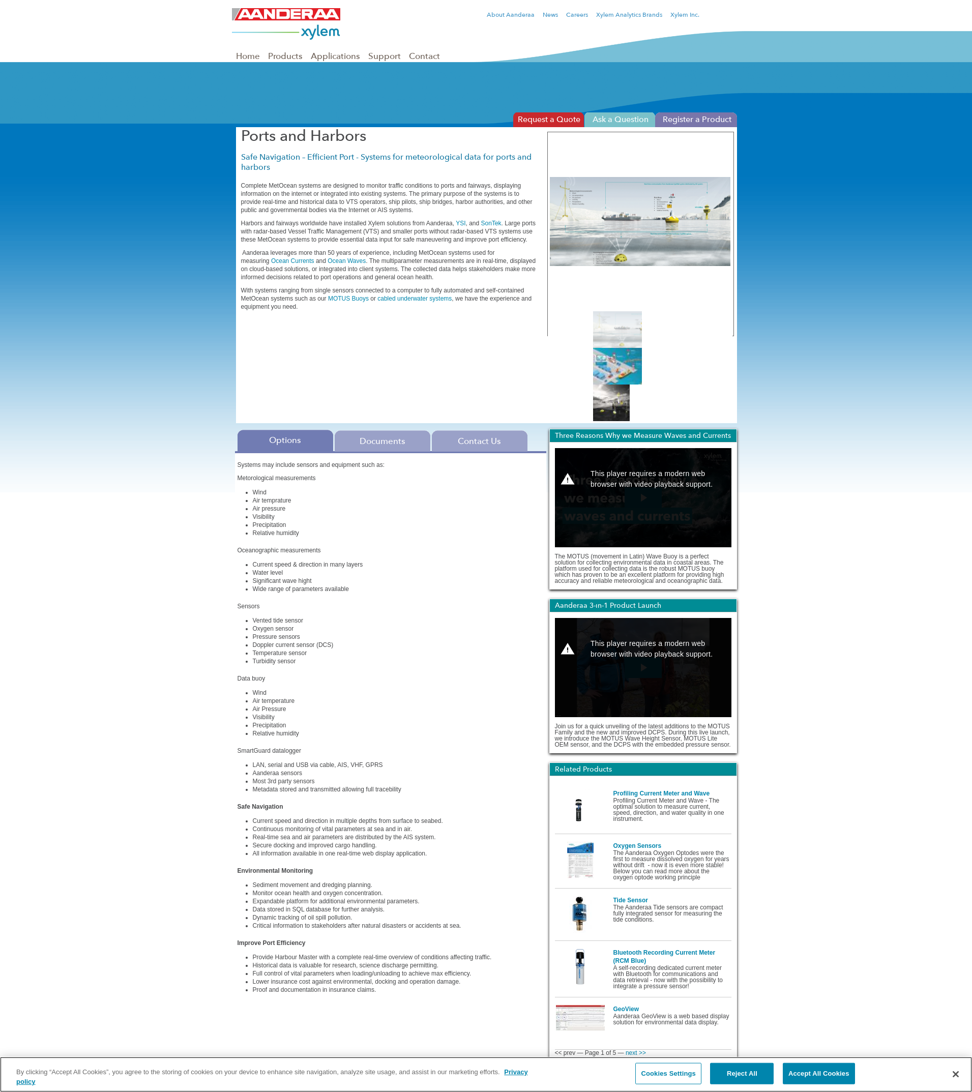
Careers (577, 14)
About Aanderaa (511, 14)
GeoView (626, 1009)
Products (285, 56)
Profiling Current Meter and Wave (661, 793)
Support (384, 56)
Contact (424, 56)
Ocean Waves (347, 260)
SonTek (491, 223)
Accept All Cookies (818, 1073)
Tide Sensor (630, 900)
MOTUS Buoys (348, 298)
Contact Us (479, 441)
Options (285, 440)
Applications (335, 56)
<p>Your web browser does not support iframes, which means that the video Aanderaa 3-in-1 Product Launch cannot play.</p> (643, 667)
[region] (486, 1074)
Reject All (742, 1073)
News (550, 14)
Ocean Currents (292, 260)
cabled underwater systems (414, 298)
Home (248, 56)
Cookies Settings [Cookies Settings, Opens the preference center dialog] (668, 1073)
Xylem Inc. (684, 14)
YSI (460, 223)
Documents (382, 441)
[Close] (956, 1074)
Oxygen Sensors (637, 845)
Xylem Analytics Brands (629, 14)
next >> (636, 1052)
